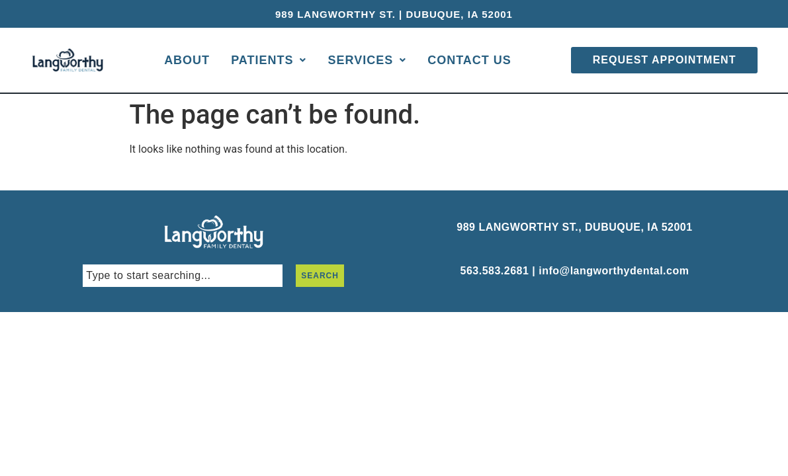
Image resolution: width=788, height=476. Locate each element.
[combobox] (183, 275)
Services (367, 60)
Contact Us (469, 60)
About (187, 60)
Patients (268, 60)
